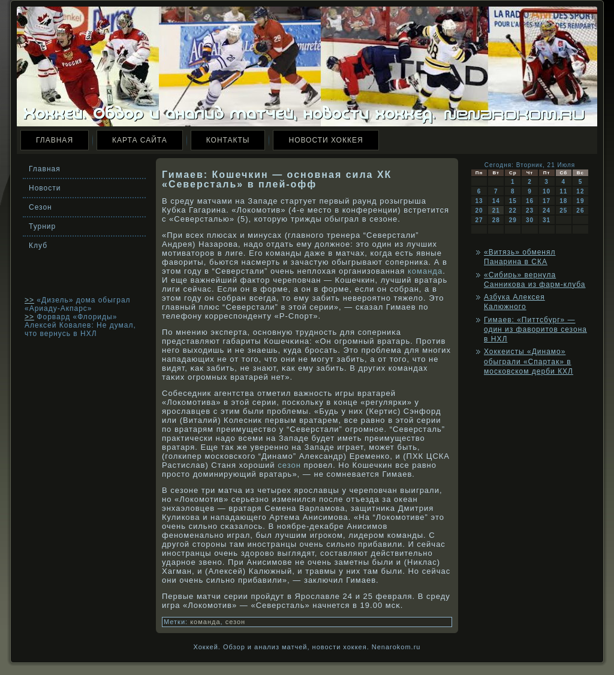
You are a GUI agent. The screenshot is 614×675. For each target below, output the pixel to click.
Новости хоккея (325, 140)
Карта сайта (139, 140)
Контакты (228, 140)
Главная (54, 140)
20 (479, 210)
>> (29, 300)
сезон (289, 465)
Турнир (42, 226)
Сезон (40, 207)
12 (580, 191)
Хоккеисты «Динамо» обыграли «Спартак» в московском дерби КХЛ (528, 361)
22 (513, 210)
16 (530, 201)
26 (580, 210)
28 (496, 220)
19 (580, 201)
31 (546, 220)
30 (530, 220)
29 (513, 220)
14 (496, 201)
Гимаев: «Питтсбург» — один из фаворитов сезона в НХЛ (535, 330)
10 (546, 191)
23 (530, 210)
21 (496, 210)
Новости (45, 188)
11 (563, 191)
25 (563, 210)
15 (513, 201)
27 (479, 220)
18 (563, 201)
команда (425, 271)
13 (479, 201)
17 (546, 201)
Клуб (38, 245)
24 (546, 210)
